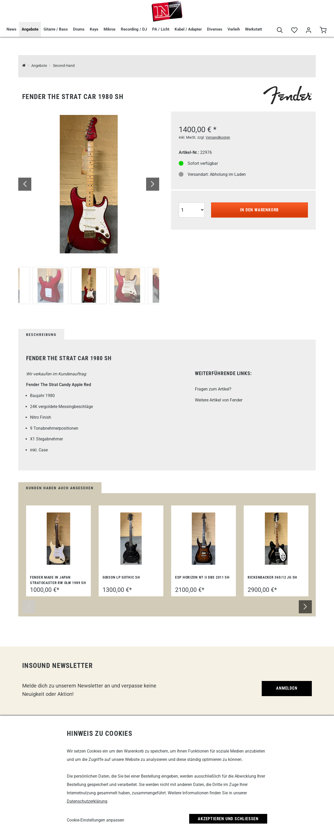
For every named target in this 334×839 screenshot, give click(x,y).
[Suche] (280, 30)
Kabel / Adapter (188, 29)
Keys (94, 29)
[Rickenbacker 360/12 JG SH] (276, 538)
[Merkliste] (294, 30)
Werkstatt (253, 29)
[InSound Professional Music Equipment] (24, 66)
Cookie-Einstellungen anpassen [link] (95, 820)
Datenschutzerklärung (87, 801)
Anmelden (286, 688)
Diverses (214, 29)
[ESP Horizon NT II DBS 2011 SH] (203, 538)
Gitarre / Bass (56, 29)
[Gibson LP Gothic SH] (131, 538)
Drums (79, 29)
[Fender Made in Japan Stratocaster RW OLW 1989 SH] (58, 538)
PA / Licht (160, 29)
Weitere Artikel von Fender (218, 400)
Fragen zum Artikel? (213, 389)
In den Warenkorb (259, 209)
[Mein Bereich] (308, 30)
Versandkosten (218, 137)
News (11, 29)
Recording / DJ (134, 29)
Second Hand (64, 65)
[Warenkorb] (323, 30)
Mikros (110, 29)
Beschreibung (41, 335)
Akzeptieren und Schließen (228, 818)
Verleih (234, 29)
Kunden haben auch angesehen (60, 488)
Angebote (30, 29)
